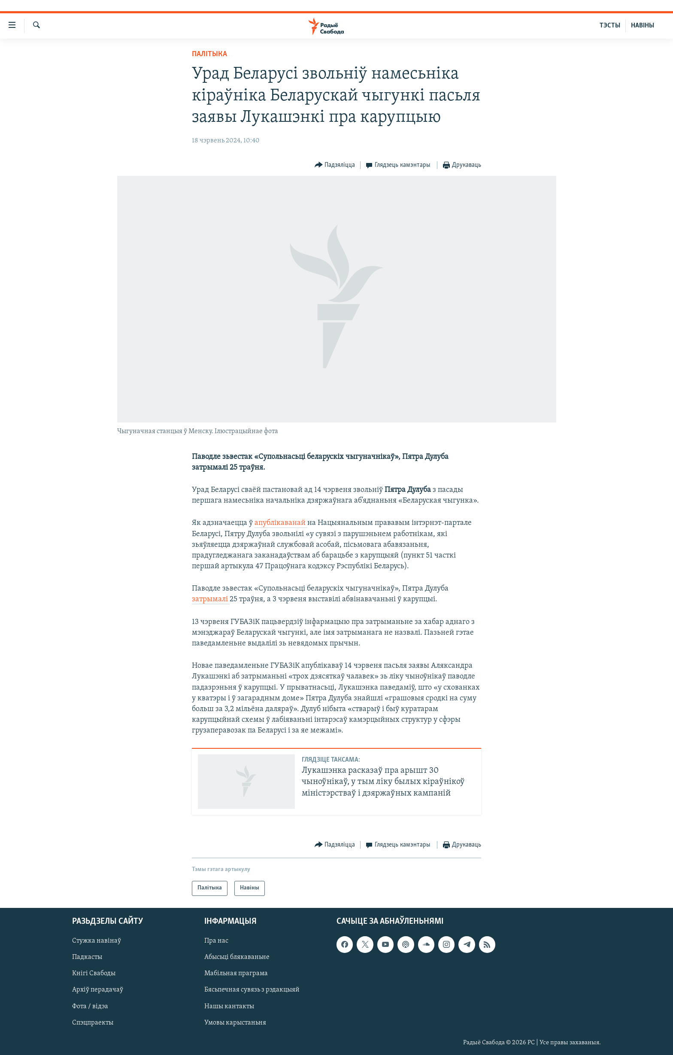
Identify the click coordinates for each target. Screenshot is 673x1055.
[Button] (335, 165)
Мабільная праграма (236, 973)
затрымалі (211, 599)
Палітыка (209, 54)
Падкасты (87, 957)
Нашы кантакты (229, 1006)
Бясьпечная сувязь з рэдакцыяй (252, 989)
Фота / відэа (90, 1006)
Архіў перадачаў (97, 989)
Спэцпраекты (92, 1022)
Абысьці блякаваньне (237, 957)
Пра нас (216, 940)
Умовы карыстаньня (235, 1022)
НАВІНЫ (642, 25)
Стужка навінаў (96, 940)
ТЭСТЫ (610, 25)
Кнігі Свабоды (93, 973)
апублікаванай (281, 523)
